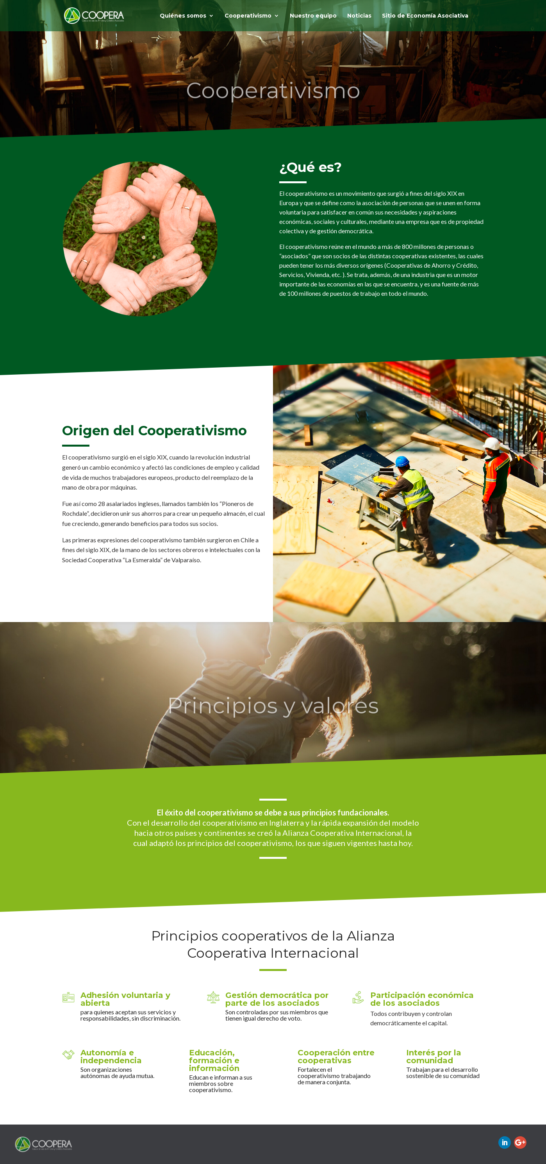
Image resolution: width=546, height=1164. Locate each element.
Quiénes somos (183, 16)
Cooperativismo (248, 16)
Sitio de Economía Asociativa (425, 16)
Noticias (359, 16)
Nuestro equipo (313, 16)
